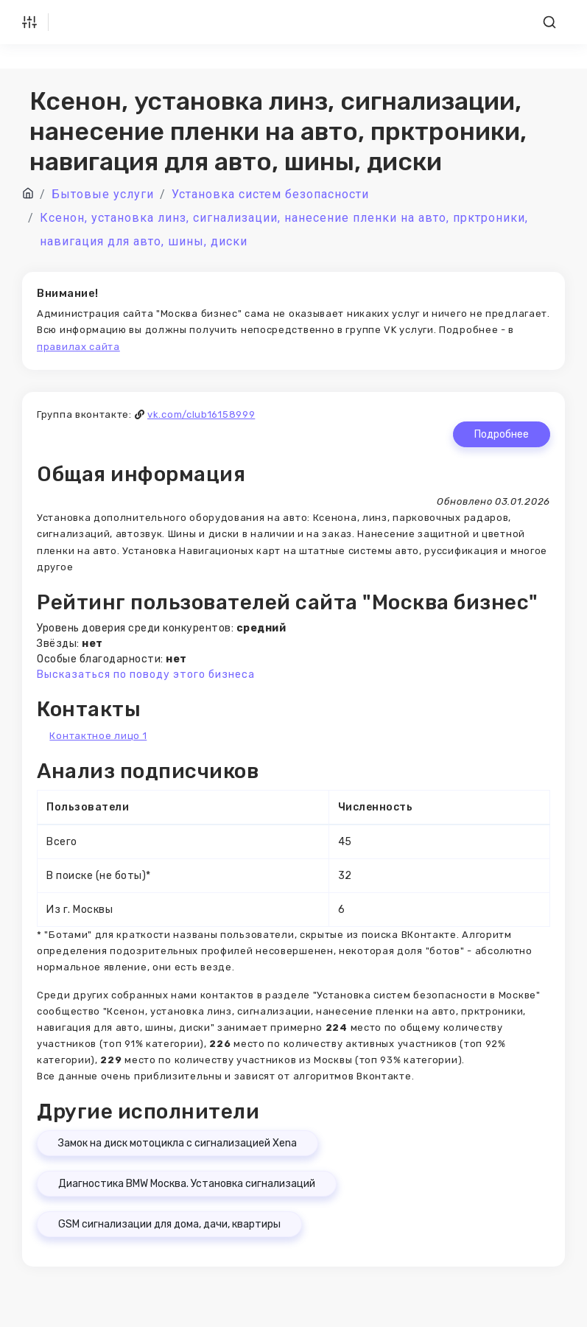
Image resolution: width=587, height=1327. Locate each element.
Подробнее (501, 434)
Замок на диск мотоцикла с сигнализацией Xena (177, 1143)
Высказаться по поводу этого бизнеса (146, 674)
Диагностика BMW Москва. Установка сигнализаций (186, 1183)
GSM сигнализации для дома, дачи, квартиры (169, 1224)
